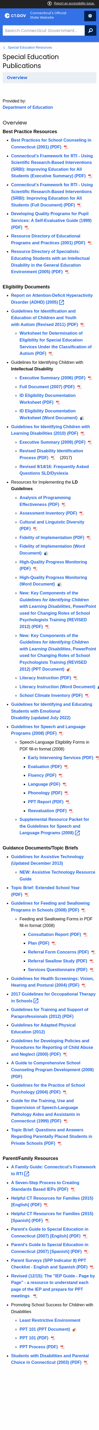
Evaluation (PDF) (45, 766)
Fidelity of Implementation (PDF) (52, 537)
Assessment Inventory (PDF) (48, 513)
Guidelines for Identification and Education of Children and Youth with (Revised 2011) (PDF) (44, 318)
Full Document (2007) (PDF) (47, 387)
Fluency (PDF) (42, 775)
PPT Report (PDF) (45, 802)
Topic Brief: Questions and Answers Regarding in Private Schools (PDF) (51, 1137)
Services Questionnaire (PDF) (57, 969)
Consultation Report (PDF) (54, 934)
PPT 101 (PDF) (34, 1338)
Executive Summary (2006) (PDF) (53, 378)
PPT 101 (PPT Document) (45, 1329)
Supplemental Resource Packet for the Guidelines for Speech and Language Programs (54, 826)
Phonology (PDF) (45, 793)
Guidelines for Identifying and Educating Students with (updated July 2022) (51, 711)
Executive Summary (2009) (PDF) (53, 442)
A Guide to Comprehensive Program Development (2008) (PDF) (52, 1070)
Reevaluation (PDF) (47, 811)
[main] (49, 736)
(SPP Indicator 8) (44, 1260)
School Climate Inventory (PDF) (51, 695)
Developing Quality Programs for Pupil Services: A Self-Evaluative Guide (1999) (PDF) (51, 220)
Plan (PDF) (38, 943)
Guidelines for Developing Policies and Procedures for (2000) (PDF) (52, 1047)
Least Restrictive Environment (51, 1320)
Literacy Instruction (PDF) (45, 678)
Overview (17, 78)
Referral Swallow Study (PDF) (57, 961)
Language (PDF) (44, 784)
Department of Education (28, 107)
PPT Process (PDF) (39, 1347)
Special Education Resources (30, 47)
